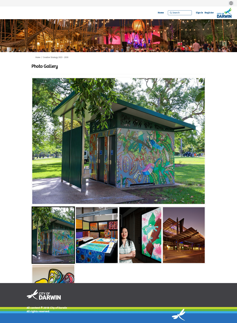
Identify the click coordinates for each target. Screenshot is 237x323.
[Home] (161, 13)
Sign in (199, 12)
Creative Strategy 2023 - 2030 (55, 57)
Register (209, 12)
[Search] (180, 12)
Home (37, 57)
